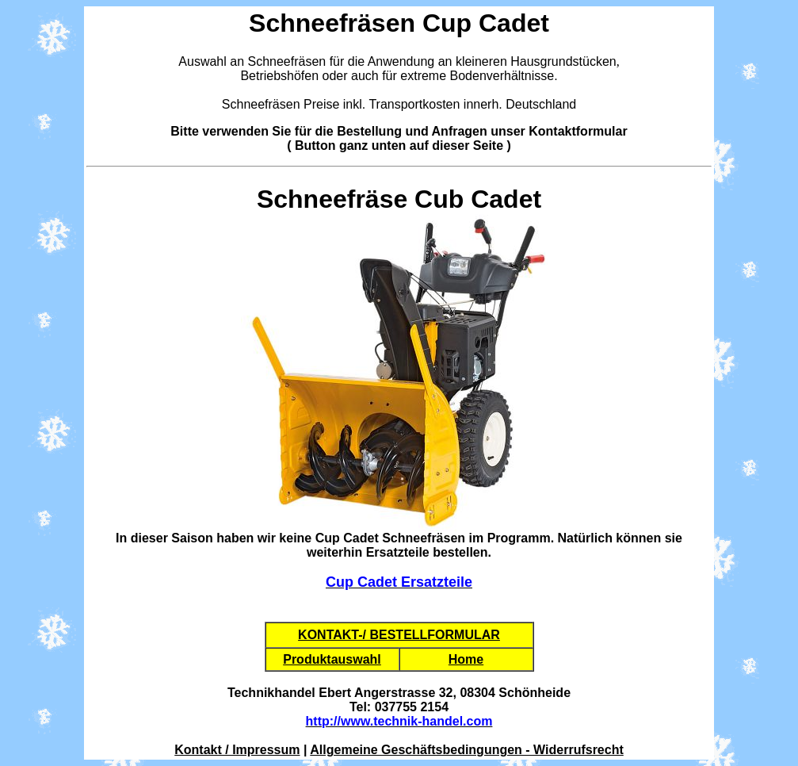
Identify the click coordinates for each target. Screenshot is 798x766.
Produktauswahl (332, 659)
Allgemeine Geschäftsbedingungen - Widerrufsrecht (466, 749)
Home (466, 659)
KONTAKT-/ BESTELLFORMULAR (399, 635)
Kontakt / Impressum (237, 749)
